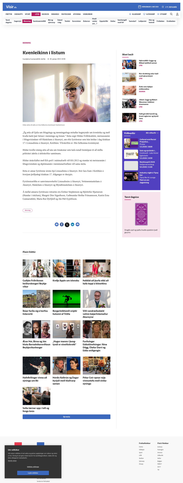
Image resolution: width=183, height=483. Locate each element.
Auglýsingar (43, 439)
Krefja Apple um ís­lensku (62, 281)
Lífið (140, 436)
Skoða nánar (12, 467)
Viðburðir (160, 436)
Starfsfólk (42, 451)
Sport (141, 433)
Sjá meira (66, 397)
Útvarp (141, 445)
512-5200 (46, 436)
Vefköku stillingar (19, 473)
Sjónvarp (142, 442)
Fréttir (141, 427)
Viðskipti (142, 430)
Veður (159, 439)
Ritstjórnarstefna (45, 445)
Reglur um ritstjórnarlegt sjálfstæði (23, 437)
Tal (158, 451)
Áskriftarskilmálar (45, 448)
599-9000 (21, 450)
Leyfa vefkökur (47, 473)
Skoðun (142, 439)
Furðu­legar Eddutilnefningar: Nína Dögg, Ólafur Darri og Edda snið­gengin (96, 335)
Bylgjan (160, 442)
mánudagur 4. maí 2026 (150, 7)
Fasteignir (160, 430)
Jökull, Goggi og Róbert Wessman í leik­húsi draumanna (148, 102)
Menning (28, 211)
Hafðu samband (45, 442)
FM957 (159, 445)
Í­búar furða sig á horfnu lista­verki (36, 307)
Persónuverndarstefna (22, 441)
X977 (159, 448)
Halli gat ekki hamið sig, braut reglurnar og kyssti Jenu (148, 116)
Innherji (160, 427)
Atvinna (160, 433)
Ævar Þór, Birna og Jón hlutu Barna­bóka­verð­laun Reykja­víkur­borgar (36, 335)
